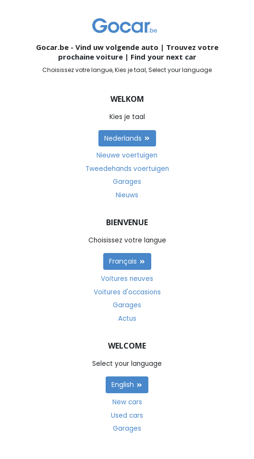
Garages (127, 181)
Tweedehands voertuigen (127, 168)
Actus (127, 318)
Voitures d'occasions (127, 292)
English (127, 384)
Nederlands (127, 138)
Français (127, 261)
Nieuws (127, 195)
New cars (127, 402)
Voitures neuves (127, 278)
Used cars (127, 415)
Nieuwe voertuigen (127, 155)
